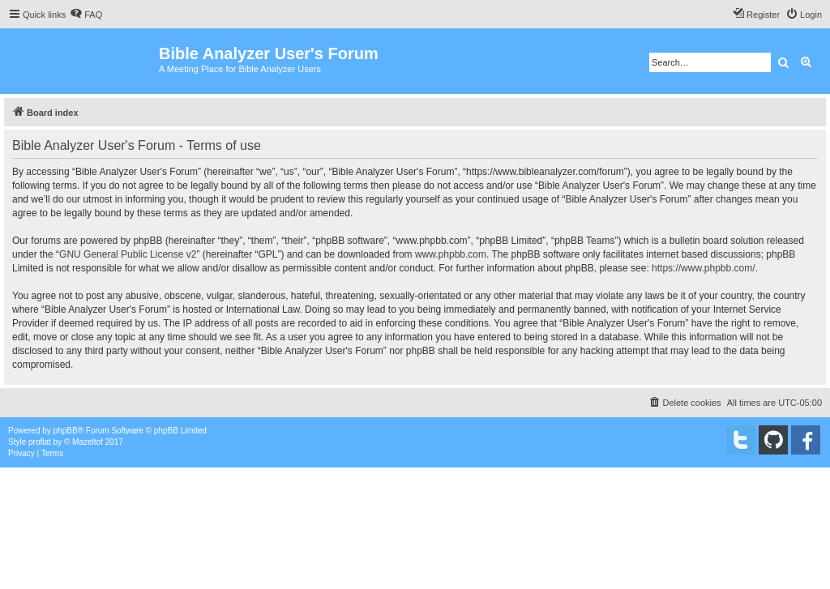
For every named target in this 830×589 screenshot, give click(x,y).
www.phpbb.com (450, 254)
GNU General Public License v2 (127, 254)
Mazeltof (87, 441)
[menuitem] (86, 14)
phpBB (65, 430)
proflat (39, 441)
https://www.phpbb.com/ (703, 268)
